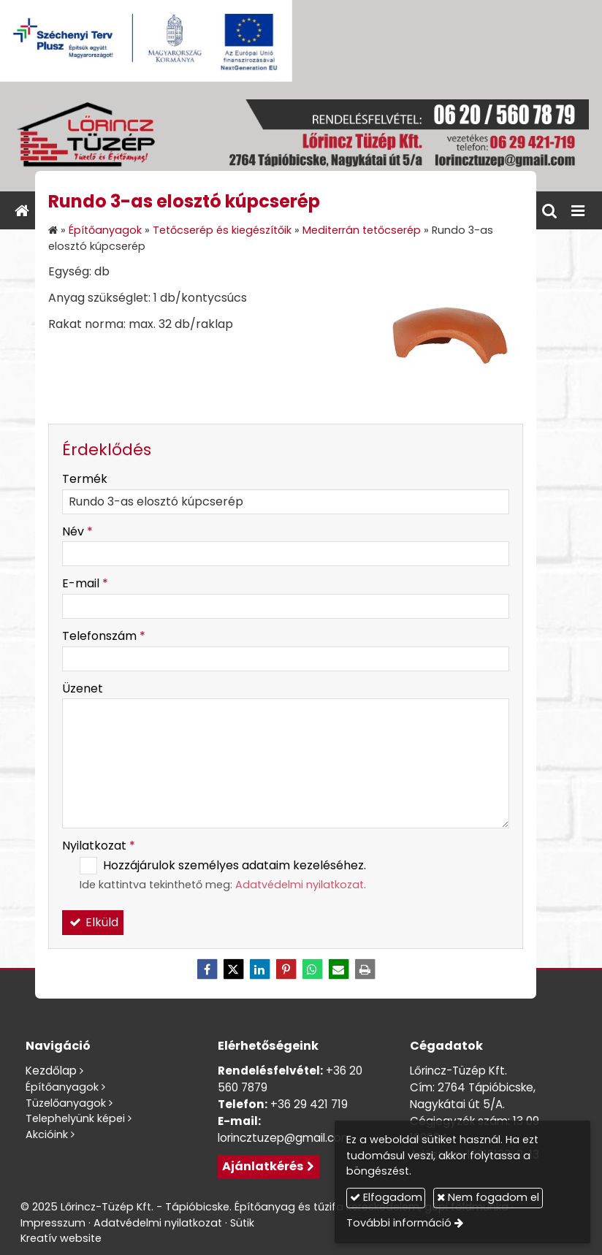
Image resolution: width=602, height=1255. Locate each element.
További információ (399, 1223)
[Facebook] (206, 969)
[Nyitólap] (301, 136)
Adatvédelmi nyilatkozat (299, 884)
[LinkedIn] (259, 969)
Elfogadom (386, 1197)
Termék (84, 478)
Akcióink (47, 1134)
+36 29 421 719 (309, 1104)
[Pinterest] (285, 969)
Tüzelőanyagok (66, 1103)
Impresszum (52, 1223)
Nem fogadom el (488, 1197)
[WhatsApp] (312, 969)
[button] (578, 210)
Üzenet (82, 688)
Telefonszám (103, 636)
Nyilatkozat (98, 845)
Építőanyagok (62, 1087)
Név (77, 531)
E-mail (85, 583)
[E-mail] (338, 969)
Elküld (92, 922)
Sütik (242, 1223)
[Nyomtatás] (364, 969)
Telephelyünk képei (75, 1118)
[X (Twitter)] (233, 969)
